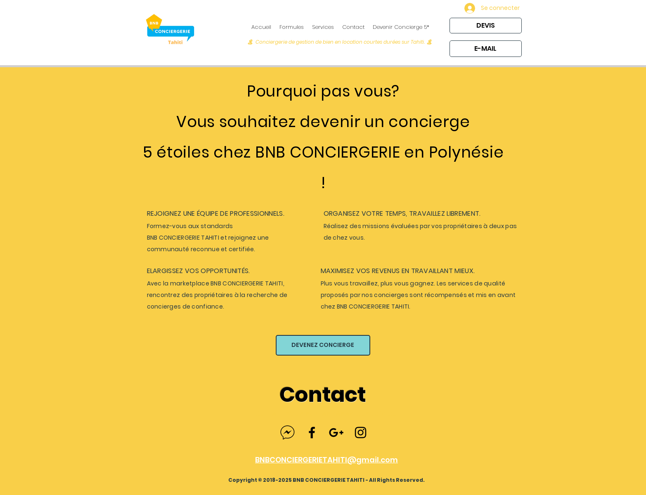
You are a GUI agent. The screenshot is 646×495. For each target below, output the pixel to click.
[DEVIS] (486, 25)
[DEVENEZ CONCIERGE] (323, 345)
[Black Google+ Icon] (336, 432)
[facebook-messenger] (287, 432)
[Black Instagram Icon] (360, 432)
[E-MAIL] (486, 48)
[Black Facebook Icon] (311, 432)
